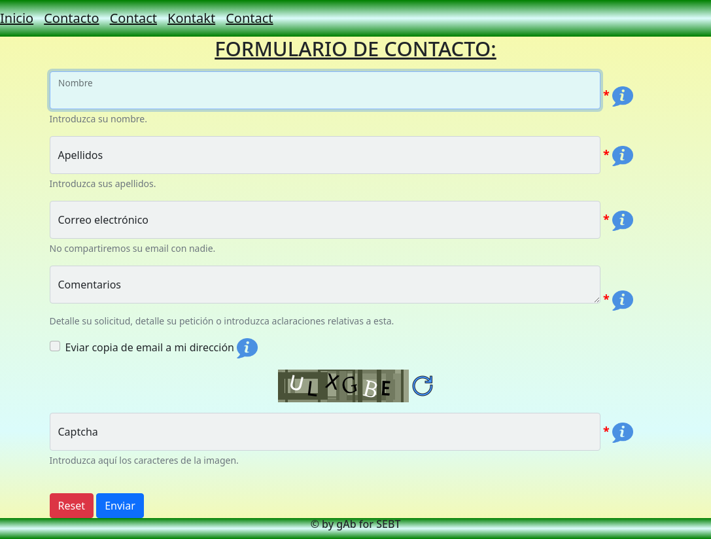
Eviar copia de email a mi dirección (149, 347)
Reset (71, 505)
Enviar (120, 505)
